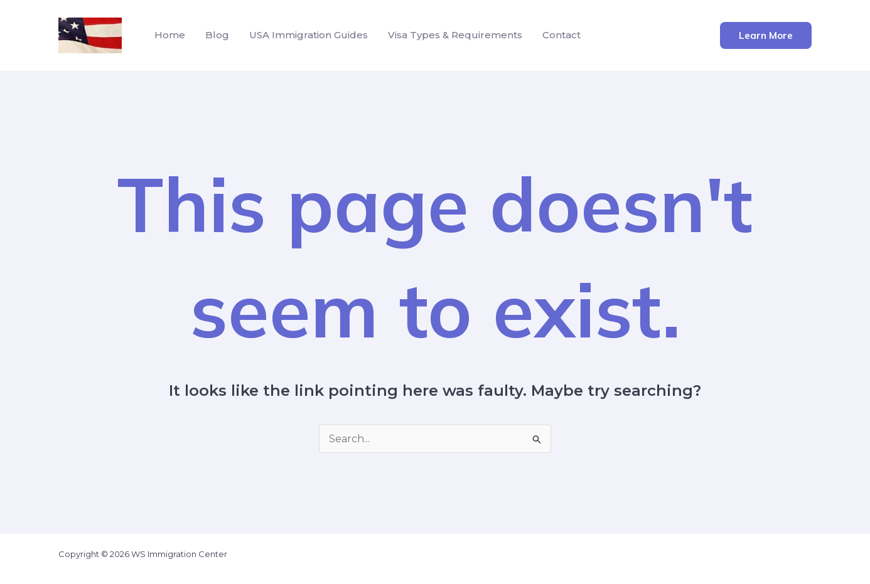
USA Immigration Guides (308, 35)
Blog (217, 35)
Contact (561, 35)
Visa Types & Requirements (455, 35)
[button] (766, 35)
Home (169, 35)
